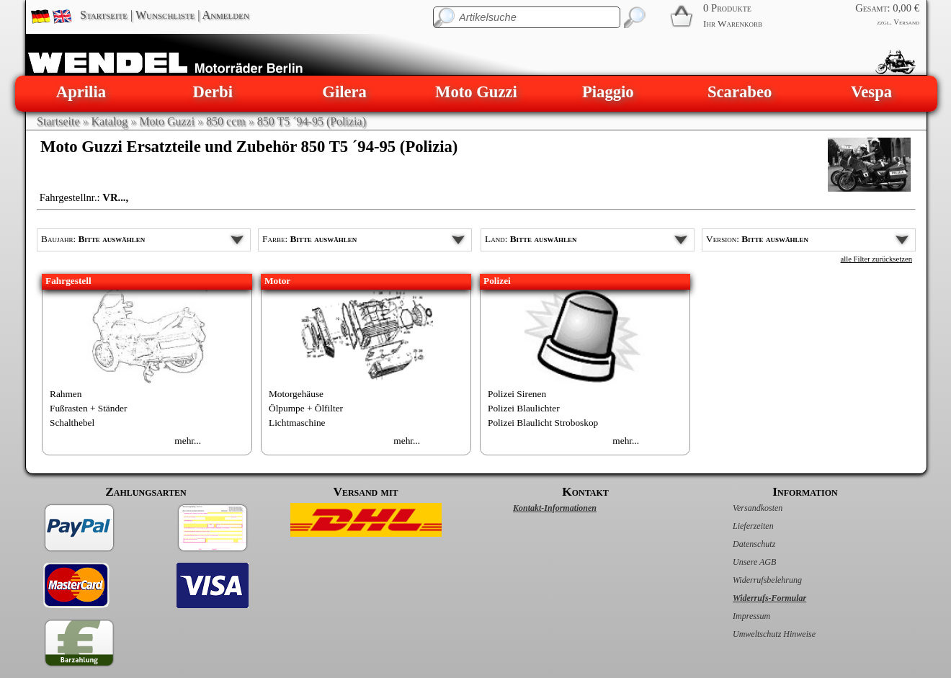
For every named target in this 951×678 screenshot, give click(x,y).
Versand (906, 22)
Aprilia (81, 92)
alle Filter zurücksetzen (876, 259)
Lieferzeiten (738, 526)
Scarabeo (739, 92)
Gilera (344, 92)
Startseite (104, 15)
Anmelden (225, 15)
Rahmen (65, 393)
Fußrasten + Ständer (88, 408)
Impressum (736, 616)
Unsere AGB (739, 562)
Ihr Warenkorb (732, 23)
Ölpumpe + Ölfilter (306, 408)
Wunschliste (165, 15)
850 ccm (226, 121)
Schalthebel (72, 422)
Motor (277, 280)
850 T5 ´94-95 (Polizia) (311, 121)
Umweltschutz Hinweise (759, 634)
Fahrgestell (68, 280)
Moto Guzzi (476, 92)
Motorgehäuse (296, 393)
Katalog (109, 121)
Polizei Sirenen (517, 393)
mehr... (187, 440)
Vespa (871, 92)
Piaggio (608, 92)
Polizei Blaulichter (524, 408)
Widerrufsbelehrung (752, 580)
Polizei (497, 280)
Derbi (213, 92)
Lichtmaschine (297, 422)
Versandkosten (742, 508)
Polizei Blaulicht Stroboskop (543, 422)
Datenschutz (738, 544)
